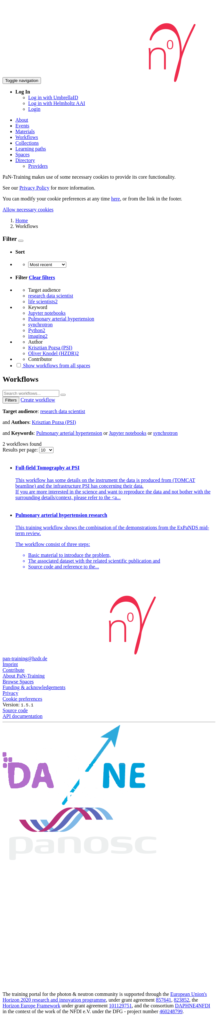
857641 (163, 1000)
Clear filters (42, 277)
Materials (25, 131)
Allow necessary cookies (28, 209)
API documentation (23, 716)
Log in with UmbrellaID (53, 97)
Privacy (10, 693)
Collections (27, 143)
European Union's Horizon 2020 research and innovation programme (105, 997)
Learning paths (30, 148)
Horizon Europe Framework (31, 1005)
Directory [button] (25, 160)
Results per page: (21, 449)
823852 (181, 1000)
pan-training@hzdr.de (25, 658)
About (21, 120)
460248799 (170, 1011)
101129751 (120, 1005)
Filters (11, 400)
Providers (38, 166)
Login (34, 109)
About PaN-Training (23, 676)
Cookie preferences (22, 699)
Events (22, 125)
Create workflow (37, 400)
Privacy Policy (34, 188)
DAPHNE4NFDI (192, 1005)
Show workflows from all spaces (52, 365)
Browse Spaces (18, 681)
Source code (15, 710)
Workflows (26, 137)
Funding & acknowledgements (34, 687)
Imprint (10, 664)
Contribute (13, 670)
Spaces (22, 154)
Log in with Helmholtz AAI (56, 103)
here (115, 198)
